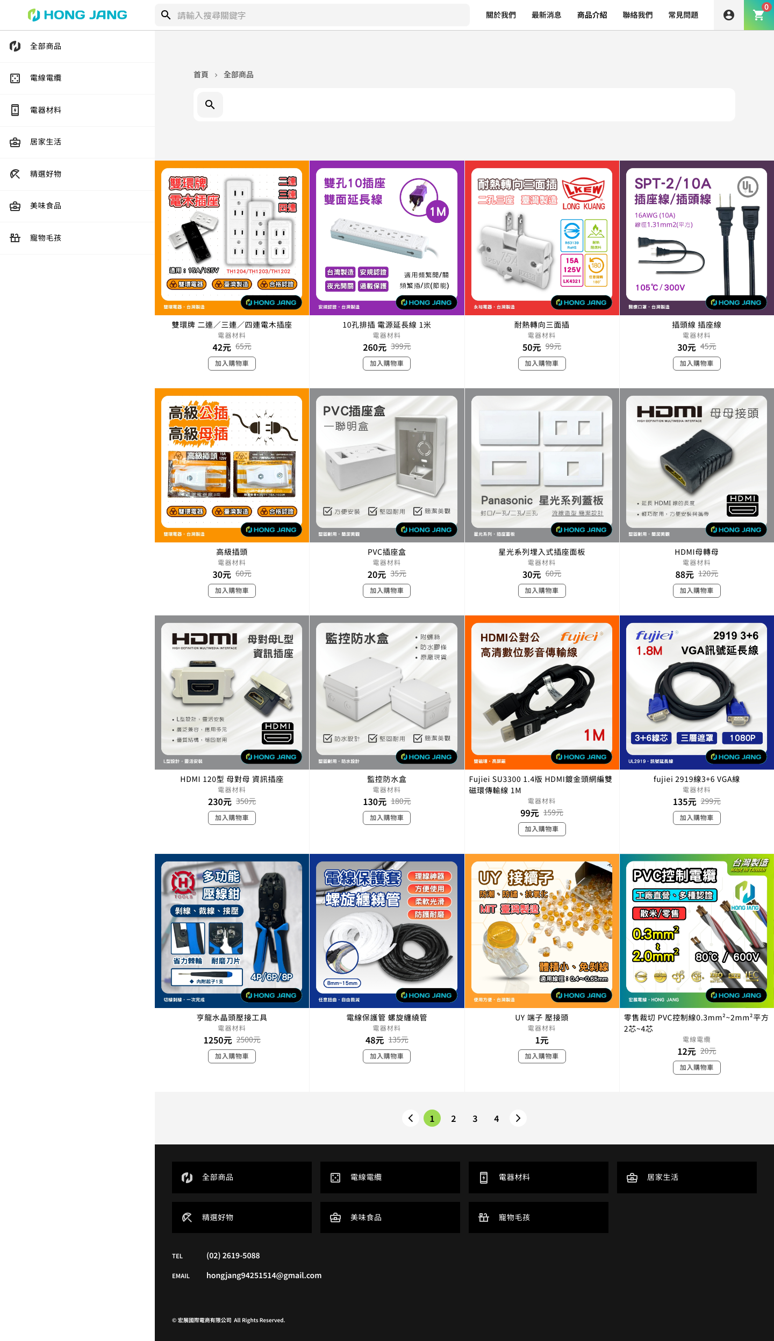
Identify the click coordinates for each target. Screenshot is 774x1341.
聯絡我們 (637, 15)
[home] (77, 15)
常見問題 (683, 15)
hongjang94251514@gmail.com (264, 1275)
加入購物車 (232, 363)
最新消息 (547, 15)
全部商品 (239, 74)
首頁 (201, 74)
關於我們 (501, 15)
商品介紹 (592, 15)
